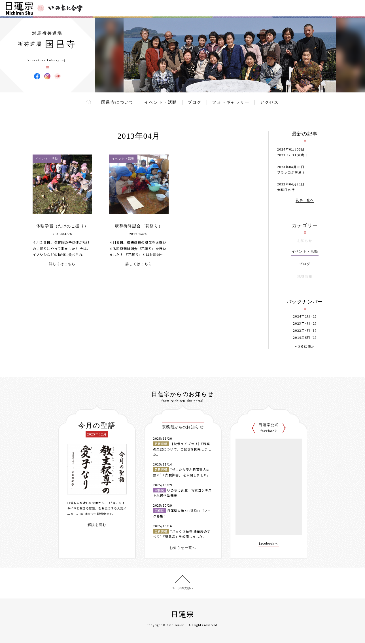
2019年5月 (302, 337)
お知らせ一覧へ (182, 548)
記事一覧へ (305, 200)
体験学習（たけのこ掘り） (62, 226)
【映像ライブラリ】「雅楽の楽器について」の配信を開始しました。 (182, 448)
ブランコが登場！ (291, 172)
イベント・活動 (160, 102)
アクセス (269, 102)
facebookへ (269, 543)
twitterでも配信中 (93, 513)
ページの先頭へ (183, 588)
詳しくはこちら (62, 264)
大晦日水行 (286, 189)
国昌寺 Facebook (37, 76)
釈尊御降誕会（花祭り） (139, 226)
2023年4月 (302, 323)
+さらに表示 (305, 346)
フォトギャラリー (230, 102)
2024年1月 (302, 316)
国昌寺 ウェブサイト (57, 76)
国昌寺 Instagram (47, 76)
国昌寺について (117, 102)
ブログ (195, 102)
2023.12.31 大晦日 (292, 155)
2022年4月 (302, 330)
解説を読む (97, 525)
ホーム (88, 102)
